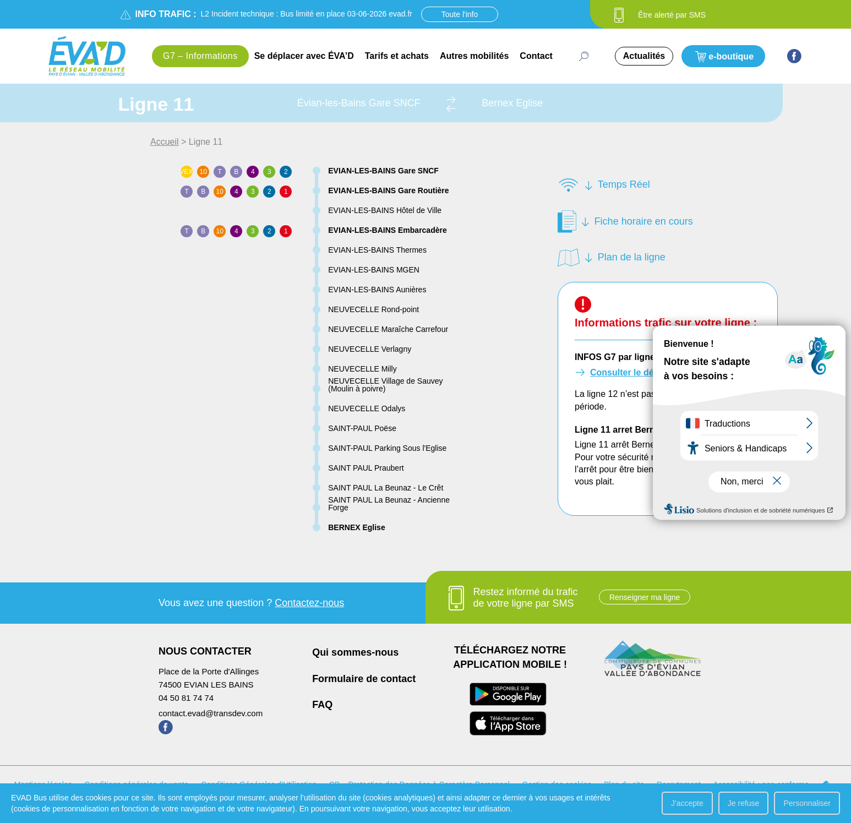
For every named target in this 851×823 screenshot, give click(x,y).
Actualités (644, 56)
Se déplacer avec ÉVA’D (304, 56)
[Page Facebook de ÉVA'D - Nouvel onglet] (794, 56)
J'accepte (687, 803)
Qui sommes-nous (355, 652)
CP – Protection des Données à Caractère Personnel (419, 784)
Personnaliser (807, 803)
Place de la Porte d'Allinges (209, 671)
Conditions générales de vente (136, 784)
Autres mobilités (474, 56)
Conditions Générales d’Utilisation (259, 784)
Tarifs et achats (397, 56)
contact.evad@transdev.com (211, 713)
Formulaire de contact (364, 678)
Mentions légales (43, 784)
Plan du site (624, 784)
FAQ (322, 704)
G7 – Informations (200, 56)
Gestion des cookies (556, 784)
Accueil (164, 141)
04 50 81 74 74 (186, 697)
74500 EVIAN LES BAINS (206, 684)
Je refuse (744, 803)
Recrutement (679, 784)
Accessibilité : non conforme (761, 784)
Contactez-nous (309, 602)
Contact (536, 56)
